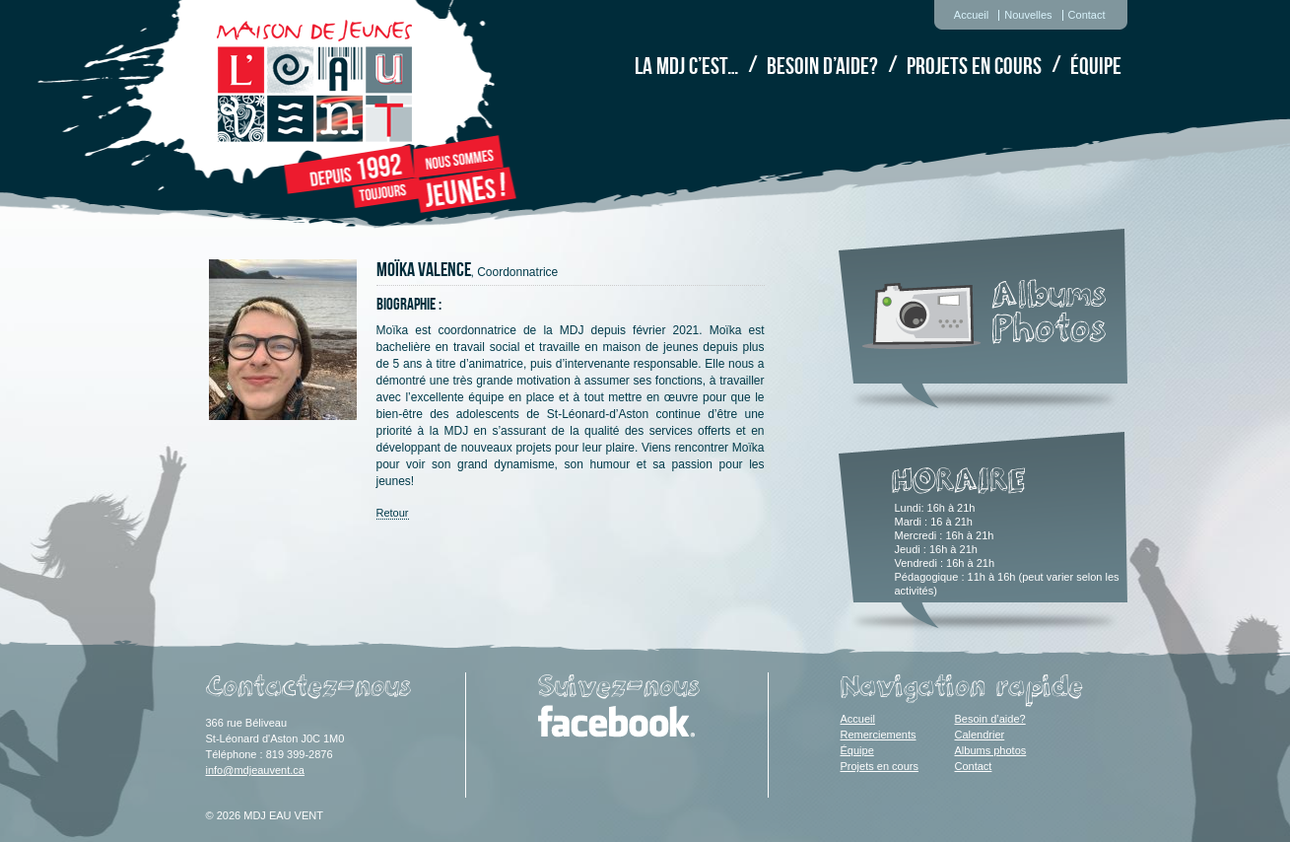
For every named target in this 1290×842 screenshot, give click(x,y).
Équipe (1095, 66)
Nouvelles (1028, 15)
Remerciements (879, 734)
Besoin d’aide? (822, 66)
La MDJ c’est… (686, 66)
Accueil (971, 15)
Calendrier (980, 734)
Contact (1087, 15)
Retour (392, 513)
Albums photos (991, 750)
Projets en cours (974, 66)
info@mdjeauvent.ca (255, 770)
